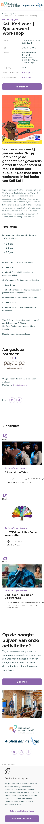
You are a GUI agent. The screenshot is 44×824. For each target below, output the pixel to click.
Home (4, 14)
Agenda (13, 14)
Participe (27, 72)
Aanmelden (22, 86)
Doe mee (22, 682)
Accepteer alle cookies (22, 818)
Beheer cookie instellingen (22, 811)
